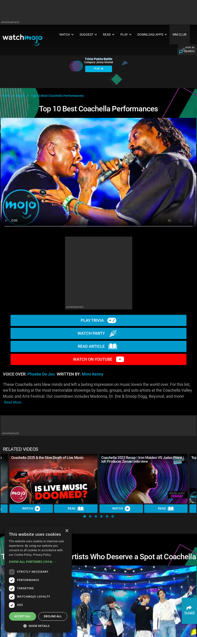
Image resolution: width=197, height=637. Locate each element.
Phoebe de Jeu (41, 374)
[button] (84, 516)
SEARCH (189, 51)
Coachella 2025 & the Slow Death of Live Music (47, 458)
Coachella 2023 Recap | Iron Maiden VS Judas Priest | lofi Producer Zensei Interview (142, 460)
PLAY (98, 68)
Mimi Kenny (92, 374)
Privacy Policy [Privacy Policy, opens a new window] (42, 555)
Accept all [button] (22, 616)
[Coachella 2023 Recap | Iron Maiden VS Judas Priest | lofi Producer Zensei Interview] (144, 478)
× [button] (66, 531)
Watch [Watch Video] (31, 508)
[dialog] (38, 579)
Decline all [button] (53, 616)
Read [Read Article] (76, 509)
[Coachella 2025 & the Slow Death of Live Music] (53, 478)
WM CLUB (179, 35)
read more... (14, 402)
